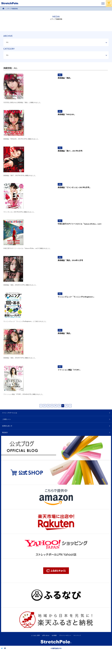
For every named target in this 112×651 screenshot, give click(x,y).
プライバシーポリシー (65, 635)
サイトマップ (77, 635)
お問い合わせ (45, 635)
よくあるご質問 (35, 635)
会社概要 (54, 635)
